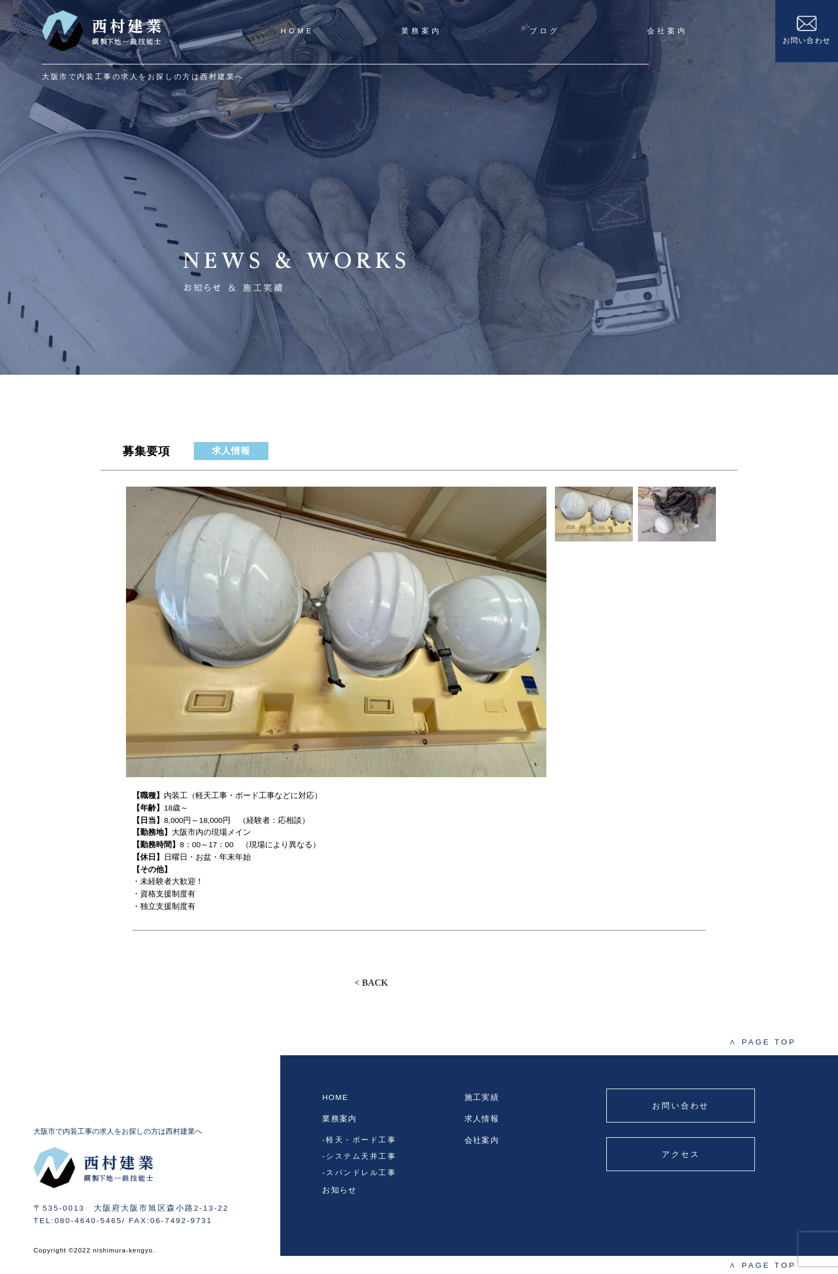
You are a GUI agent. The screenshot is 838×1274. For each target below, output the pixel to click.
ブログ (544, 31)
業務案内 (421, 31)
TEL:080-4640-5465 (77, 1220)
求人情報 (481, 1119)
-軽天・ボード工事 (359, 1140)
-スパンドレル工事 (359, 1172)
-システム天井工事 (359, 1156)
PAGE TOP (762, 1042)
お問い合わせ (807, 30)
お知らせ (339, 1190)
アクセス (681, 1154)
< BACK (371, 982)
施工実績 (481, 1097)
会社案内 (667, 31)
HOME (297, 31)
